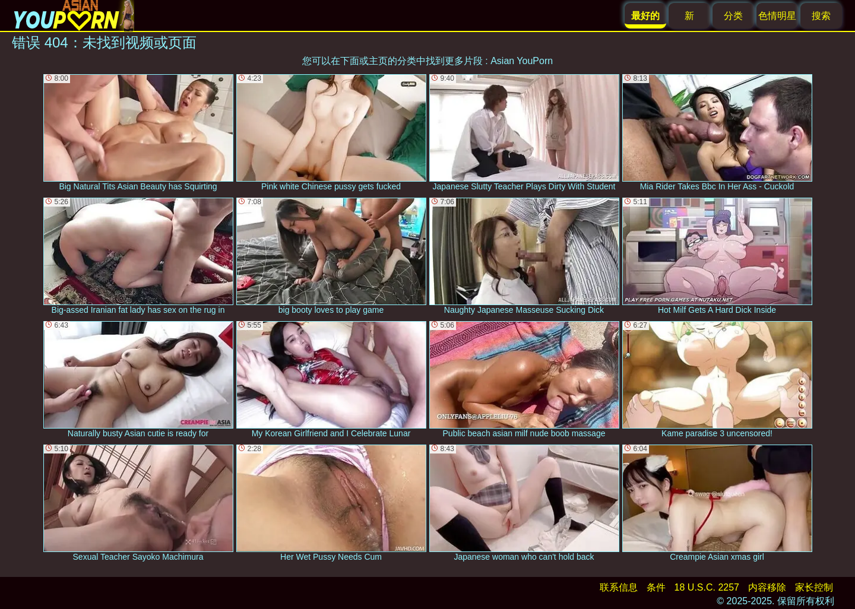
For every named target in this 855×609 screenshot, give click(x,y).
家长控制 (814, 587)
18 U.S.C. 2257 (706, 587)
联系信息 (619, 587)
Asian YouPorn (521, 61)
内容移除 (767, 587)
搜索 (821, 16)
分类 (733, 16)
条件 (656, 587)
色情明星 (777, 16)
